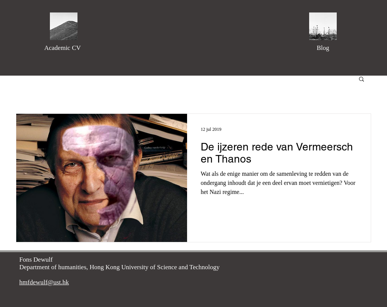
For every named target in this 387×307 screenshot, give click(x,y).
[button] (361, 80)
